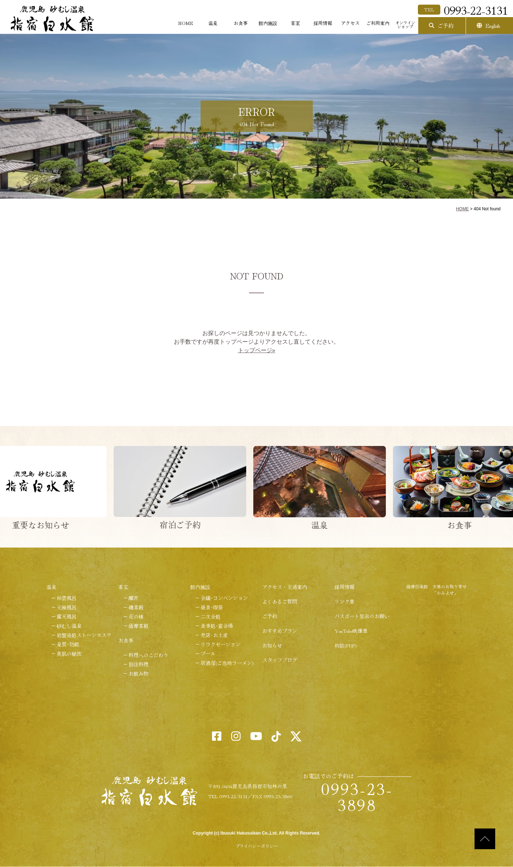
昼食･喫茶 (212, 607)
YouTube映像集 (351, 630)
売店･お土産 (214, 634)
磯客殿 (136, 607)
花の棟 (136, 616)
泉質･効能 (68, 644)
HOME (185, 23)
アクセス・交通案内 (284, 586)
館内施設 (268, 23)
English (493, 25)
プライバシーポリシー (256, 846)
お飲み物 (139, 673)
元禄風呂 (67, 607)
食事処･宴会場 (217, 625)
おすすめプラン (279, 630)
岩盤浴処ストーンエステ (84, 634)
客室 (295, 23)
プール (208, 653)
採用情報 (323, 23)
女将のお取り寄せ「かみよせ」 (449, 589)
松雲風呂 (67, 597)
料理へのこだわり (149, 654)
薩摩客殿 (139, 625)
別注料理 (139, 664)
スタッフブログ (279, 659)
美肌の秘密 (69, 653)
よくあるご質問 (279, 601)
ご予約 (445, 25)
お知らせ (272, 645)
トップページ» (256, 350)
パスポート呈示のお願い (362, 616)
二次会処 (211, 616)
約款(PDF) (346, 645)
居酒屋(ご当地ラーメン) (227, 662)
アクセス (350, 23)
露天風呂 (67, 616)
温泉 (213, 23)
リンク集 (344, 601)
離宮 (134, 597)
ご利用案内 (377, 23)
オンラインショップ (405, 24)
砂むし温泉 (69, 625)
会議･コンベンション (224, 597)
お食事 (241, 23)
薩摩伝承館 (417, 586)
